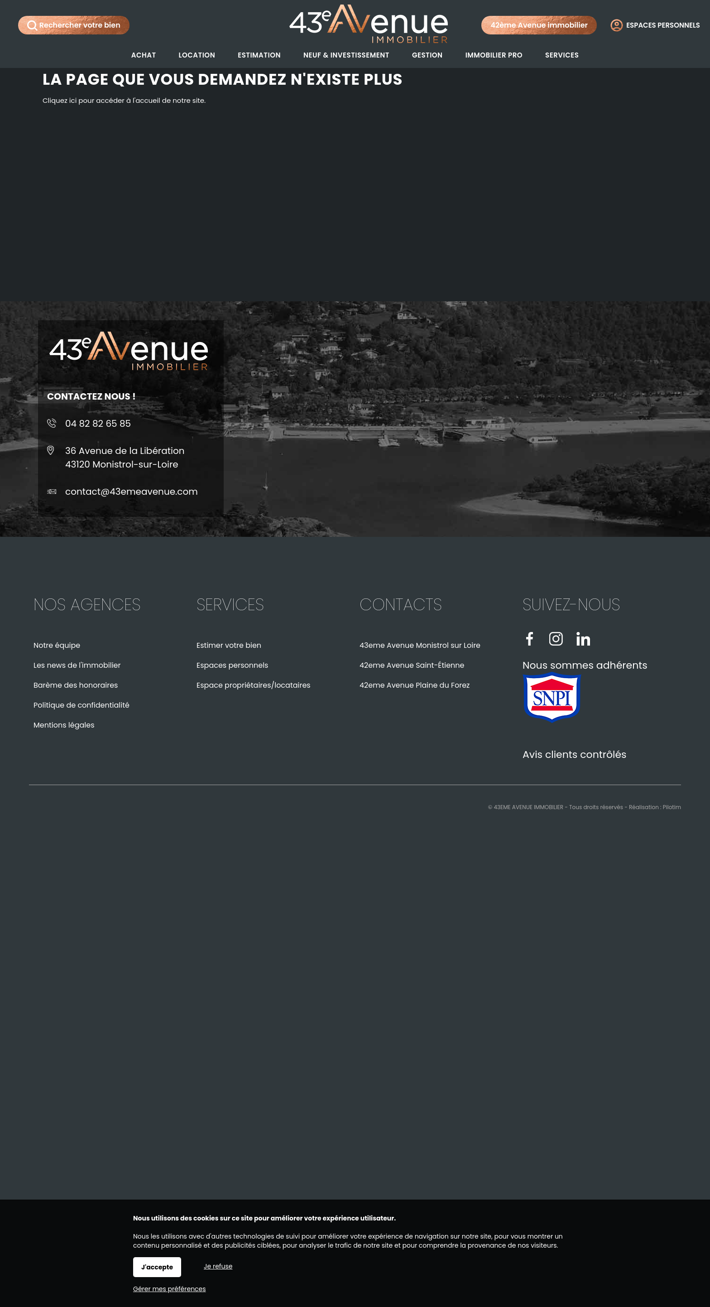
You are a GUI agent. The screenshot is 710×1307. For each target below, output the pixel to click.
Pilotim (672, 807)
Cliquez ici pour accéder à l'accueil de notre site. (124, 100)
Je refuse (218, 1266)
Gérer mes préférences (169, 1288)
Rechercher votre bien (73, 25)
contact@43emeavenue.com (131, 491)
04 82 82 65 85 (98, 423)
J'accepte (157, 1267)
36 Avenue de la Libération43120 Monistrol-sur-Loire (125, 457)
